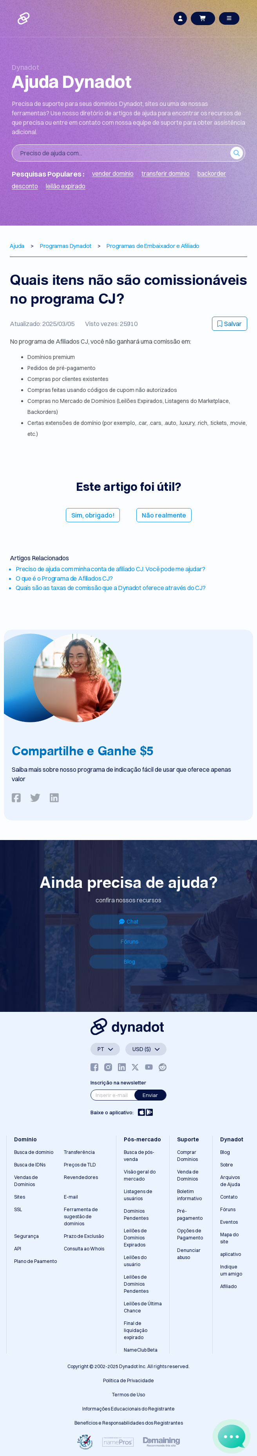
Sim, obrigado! (92, 515)
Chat (128, 921)
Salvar (229, 324)
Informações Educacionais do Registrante (128, 1409)
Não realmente (164, 515)
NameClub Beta (140, 1350)
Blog (129, 961)
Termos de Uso (128, 1395)
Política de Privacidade (128, 1380)
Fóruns (130, 941)
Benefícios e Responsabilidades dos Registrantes (128, 1423)
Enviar (150, 1095)
